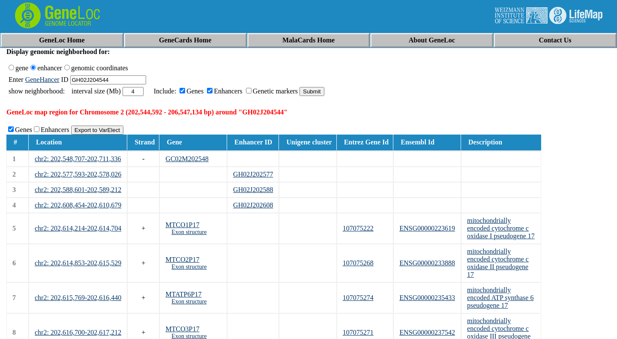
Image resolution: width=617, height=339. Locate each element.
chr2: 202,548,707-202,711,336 (78, 158)
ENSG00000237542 (427, 332)
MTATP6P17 (183, 294)
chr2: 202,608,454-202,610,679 (78, 205)
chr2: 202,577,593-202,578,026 (78, 174)
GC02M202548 (186, 158)
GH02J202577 (253, 174)
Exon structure (189, 232)
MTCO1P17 (182, 224)
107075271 (358, 332)
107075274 (358, 297)
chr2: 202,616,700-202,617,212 (78, 332)
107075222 (358, 228)
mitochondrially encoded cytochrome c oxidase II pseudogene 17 (498, 263)
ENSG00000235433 (427, 297)
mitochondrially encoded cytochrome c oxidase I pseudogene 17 (501, 228)
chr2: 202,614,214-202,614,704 (78, 228)
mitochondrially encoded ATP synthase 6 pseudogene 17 (500, 297)
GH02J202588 (253, 189)
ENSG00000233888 (427, 263)
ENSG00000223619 (427, 228)
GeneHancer (42, 79)
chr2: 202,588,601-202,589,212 (78, 189)
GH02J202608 (253, 205)
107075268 (358, 263)
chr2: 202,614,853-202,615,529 (78, 263)
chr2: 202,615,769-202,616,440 (78, 297)
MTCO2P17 (182, 259)
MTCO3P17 (182, 329)
